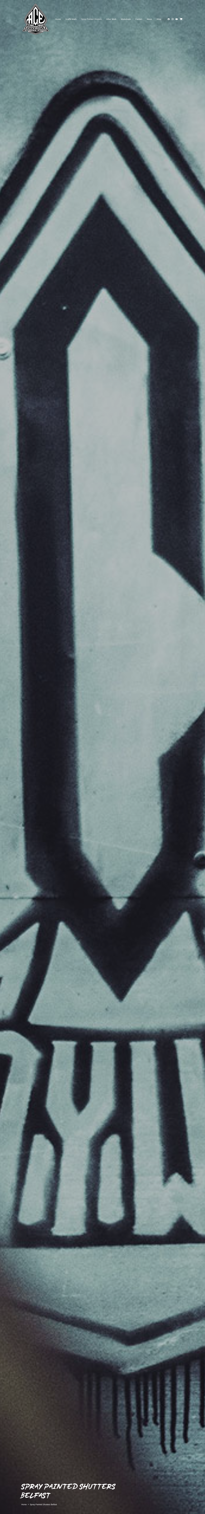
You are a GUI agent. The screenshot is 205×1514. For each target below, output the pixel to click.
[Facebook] (169, 19)
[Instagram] (173, 19)
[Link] (35, 19)
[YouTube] (177, 19)
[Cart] (181, 19)
